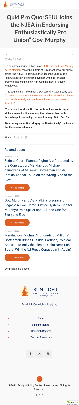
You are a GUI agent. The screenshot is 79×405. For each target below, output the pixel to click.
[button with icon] (30, 354)
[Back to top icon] (39, 379)
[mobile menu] (75, 4)
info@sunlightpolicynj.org (43, 304)
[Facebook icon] (37, 395)
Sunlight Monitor (41, 324)
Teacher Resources (41, 337)
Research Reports (41, 331)
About (41, 318)
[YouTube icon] (42, 395)
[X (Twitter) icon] (39, 395)
